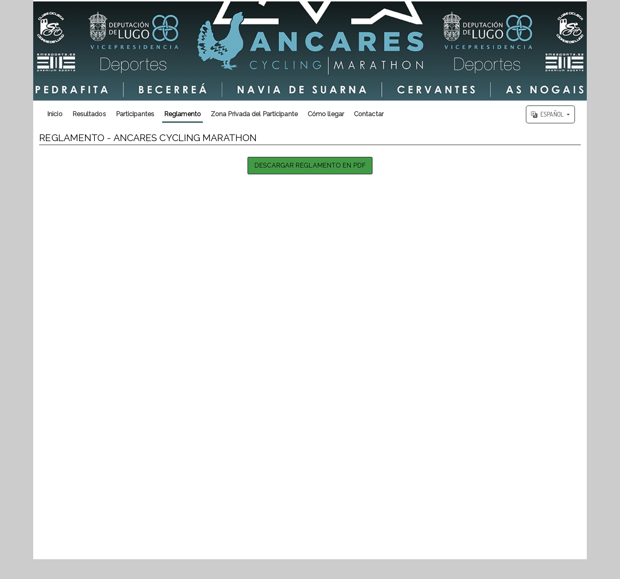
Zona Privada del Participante (254, 114)
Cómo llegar (326, 114)
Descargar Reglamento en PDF (310, 165)
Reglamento (182, 114)
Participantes (135, 114)
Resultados (89, 114)
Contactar (369, 114)
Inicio (54, 114)
